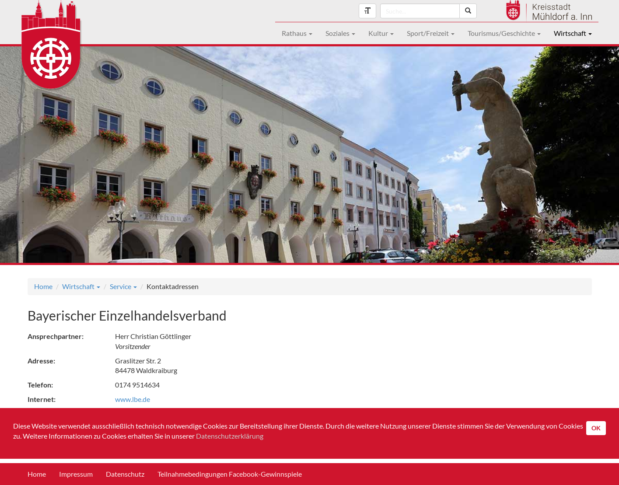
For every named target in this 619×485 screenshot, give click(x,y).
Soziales (340, 33)
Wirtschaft (573, 33)
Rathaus (297, 33)
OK (596, 428)
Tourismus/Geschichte (504, 33)
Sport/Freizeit (431, 33)
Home (43, 286)
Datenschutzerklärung (229, 436)
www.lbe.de (132, 399)
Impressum (76, 474)
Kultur (381, 33)
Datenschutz (125, 474)
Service (123, 286)
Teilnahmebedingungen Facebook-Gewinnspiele (229, 474)
